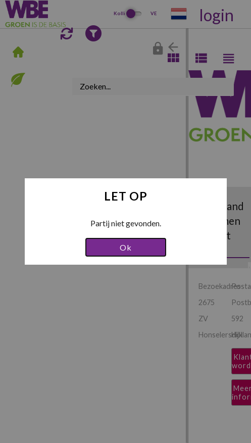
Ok (126, 247)
